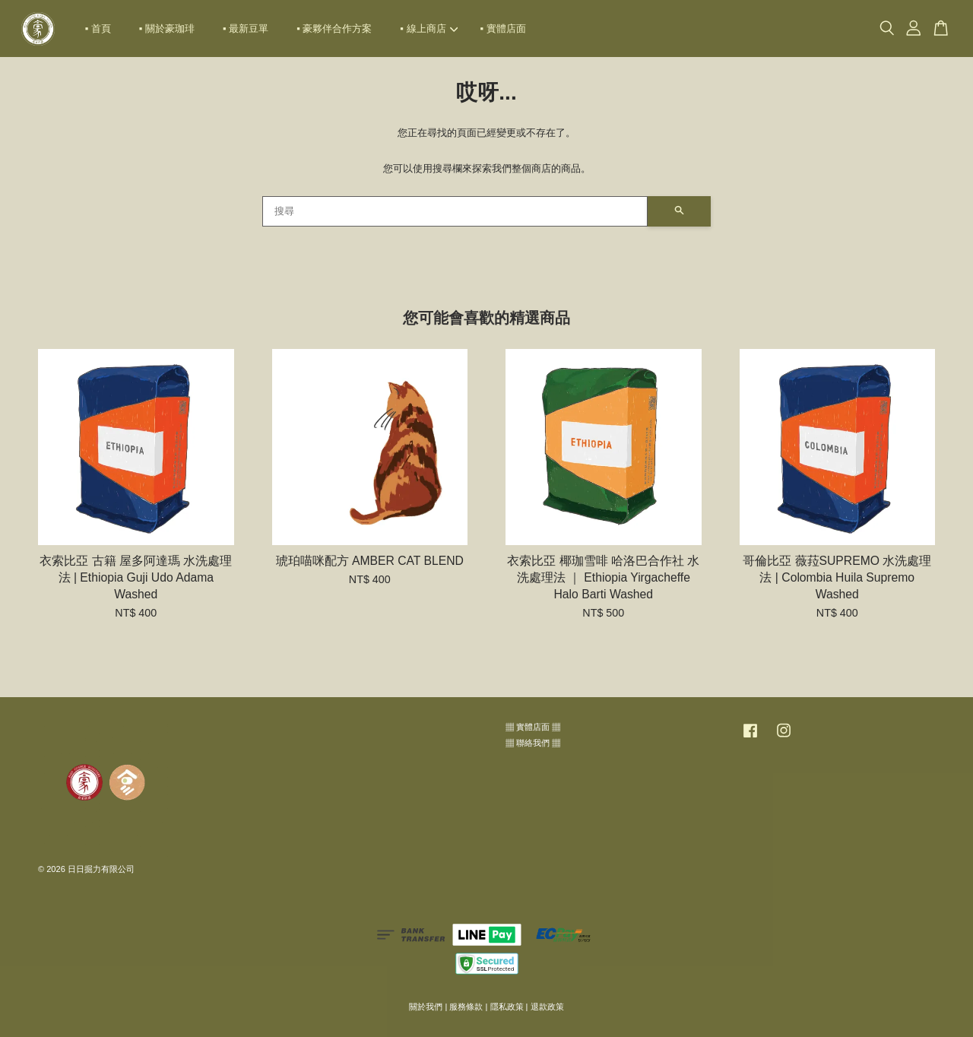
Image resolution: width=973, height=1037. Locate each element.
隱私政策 (507, 1006)
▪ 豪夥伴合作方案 (334, 28)
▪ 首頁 (98, 28)
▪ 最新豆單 (245, 28)
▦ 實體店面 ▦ (533, 726)
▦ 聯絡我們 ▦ (533, 742)
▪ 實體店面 (503, 28)
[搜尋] (455, 211)
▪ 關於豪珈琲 (167, 28)
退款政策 (547, 1006)
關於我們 (425, 1006)
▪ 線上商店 (429, 28)
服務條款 (466, 1006)
